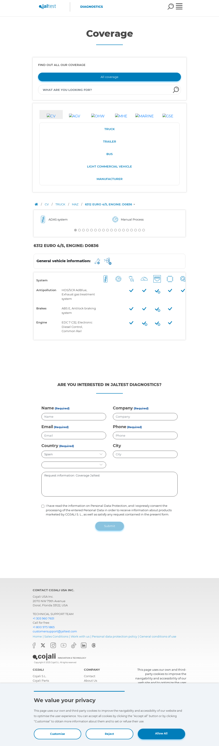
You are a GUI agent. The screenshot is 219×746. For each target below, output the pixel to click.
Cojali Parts (41, 680)
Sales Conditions (56, 636)
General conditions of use (158, 636)
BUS (109, 154)
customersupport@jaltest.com (55, 631)
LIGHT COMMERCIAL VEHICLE (109, 166)
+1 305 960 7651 (43, 618)
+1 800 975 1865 (44, 627)
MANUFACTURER (110, 179)
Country (49, 445)
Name (47, 408)
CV (47, 204)
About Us (90, 680)
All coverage (109, 77)
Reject (109, 734)
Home (37, 636)
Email (47, 426)
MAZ (75, 204)
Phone (119, 426)
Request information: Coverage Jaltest (109, 484)
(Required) (62, 408)
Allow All (161, 733)
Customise (57, 734)
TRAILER (109, 141)
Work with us (80, 636)
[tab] (51, 114)
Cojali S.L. (40, 676)
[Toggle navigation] (182, 7)
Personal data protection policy (114, 636)
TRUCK (109, 129)
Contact (89, 676)
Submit (109, 526)
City (117, 445)
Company (123, 408)
